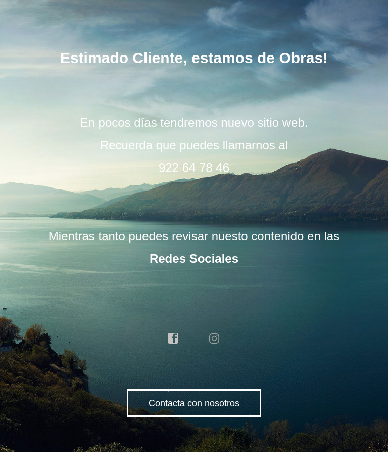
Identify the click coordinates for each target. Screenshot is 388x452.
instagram (214, 338)
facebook (173, 338)
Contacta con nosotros (194, 403)
